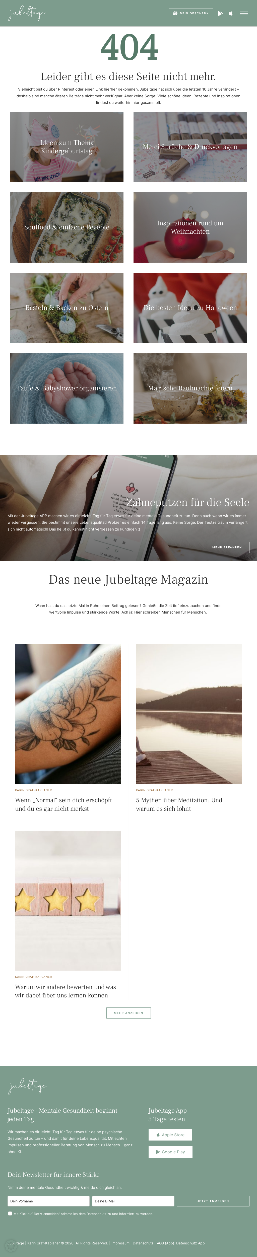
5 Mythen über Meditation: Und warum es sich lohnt (179, 804)
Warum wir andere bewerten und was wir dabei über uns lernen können (65, 991)
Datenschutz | (145, 1243)
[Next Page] (128, 1013)
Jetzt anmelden (213, 1201)
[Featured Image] (68, 714)
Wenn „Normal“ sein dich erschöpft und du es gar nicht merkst (63, 804)
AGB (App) (166, 1243)
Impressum (120, 1243)
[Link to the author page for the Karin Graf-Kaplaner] (33, 790)
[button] (191, 13)
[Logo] (27, 13)
